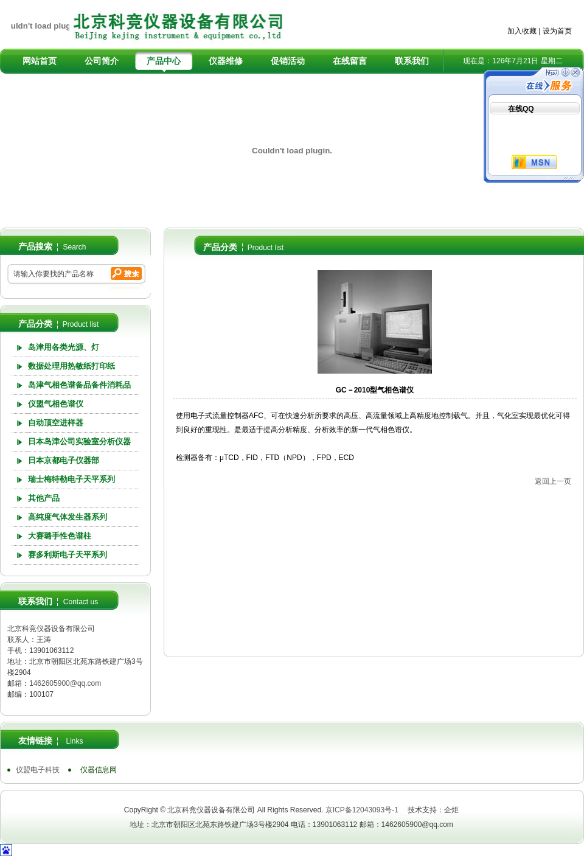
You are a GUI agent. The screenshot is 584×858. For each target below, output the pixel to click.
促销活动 (288, 61)
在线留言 (350, 61)
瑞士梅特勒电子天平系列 (71, 479)
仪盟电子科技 (38, 770)
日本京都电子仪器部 (63, 460)
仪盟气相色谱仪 (55, 403)
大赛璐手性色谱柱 (59, 535)
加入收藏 (522, 31)
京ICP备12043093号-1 (361, 810)
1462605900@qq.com (65, 683)
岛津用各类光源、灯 (63, 347)
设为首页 (557, 31)
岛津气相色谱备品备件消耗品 (79, 384)
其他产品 (44, 498)
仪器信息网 (98, 770)
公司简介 (102, 61)
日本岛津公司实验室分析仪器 (79, 441)
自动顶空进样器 (55, 422)
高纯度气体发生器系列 (67, 516)
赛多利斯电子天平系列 (67, 554)
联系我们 (412, 61)
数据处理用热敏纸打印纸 (71, 366)
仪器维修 (226, 61)
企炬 (451, 810)
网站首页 (40, 61)
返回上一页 (553, 481)
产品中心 (164, 61)
